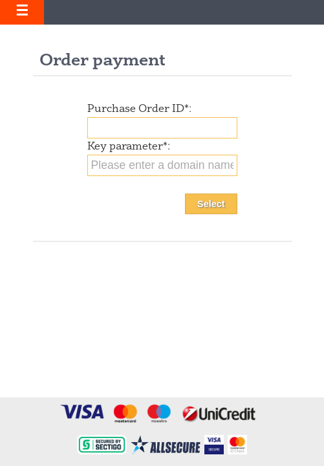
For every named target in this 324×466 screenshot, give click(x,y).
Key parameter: (128, 147)
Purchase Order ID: (139, 109)
